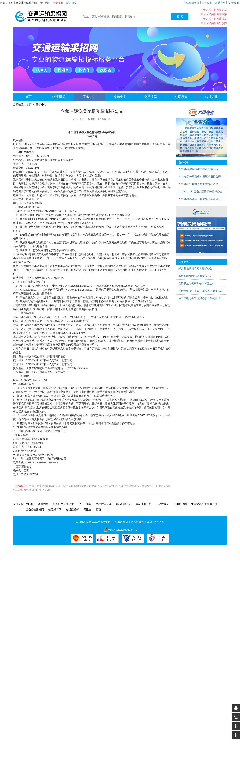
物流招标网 (55, 509)
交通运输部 (72, 509)
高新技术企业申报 (63, 503)
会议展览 (181, 97)
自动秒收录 (162, 503)
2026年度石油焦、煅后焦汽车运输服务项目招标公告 (201, 198)
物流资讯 (211, 97)
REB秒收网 (180, 503)
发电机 (29, 503)
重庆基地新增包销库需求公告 (195, 275)
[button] (117, 88)
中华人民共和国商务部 (214, 9)
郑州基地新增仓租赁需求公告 (195, 268)
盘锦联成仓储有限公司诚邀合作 (196, 283)
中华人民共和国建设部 (214, 18)
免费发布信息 (104, 503)
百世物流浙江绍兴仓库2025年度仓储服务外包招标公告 (201, 290)
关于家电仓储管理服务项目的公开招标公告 (201, 298)
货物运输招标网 (35, 509)
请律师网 (43, 503)
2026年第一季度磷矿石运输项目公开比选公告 (201, 176)
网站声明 (220, 2)
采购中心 (89, 97)
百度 (98, 509)
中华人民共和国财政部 (214, 14)
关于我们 (234, 2)
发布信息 (71, 2)
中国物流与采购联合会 (204, 503)
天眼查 (88, 509)
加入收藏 (207, 2)
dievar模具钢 (123, 503)
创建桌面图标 (191, 2)
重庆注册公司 (143, 503)
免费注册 (58, 2)
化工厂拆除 (85, 503)
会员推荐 (150, 97)
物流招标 (58, 97)
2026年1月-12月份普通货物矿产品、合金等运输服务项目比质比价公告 (201, 184)
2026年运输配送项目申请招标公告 (198, 169)
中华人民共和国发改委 (214, 23)
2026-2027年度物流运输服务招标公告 (200, 191)
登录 (47, 2)
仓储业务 (120, 97)
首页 (28, 97)
